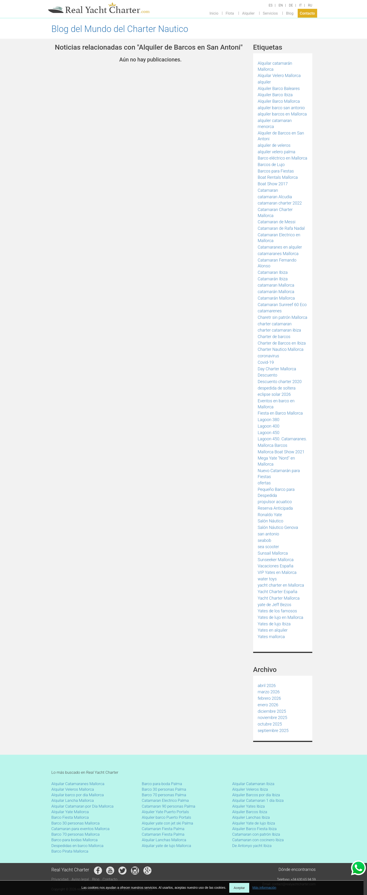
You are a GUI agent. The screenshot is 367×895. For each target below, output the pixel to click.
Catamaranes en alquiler (280, 247)
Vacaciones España (276, 565)
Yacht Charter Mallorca (279, 598)
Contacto (307, 13)
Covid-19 (266, 362)
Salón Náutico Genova (278, 527)
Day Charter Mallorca (277, 368)
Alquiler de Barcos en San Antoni (281, 136)
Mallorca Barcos (272, 445)
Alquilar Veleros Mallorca (72, 789)
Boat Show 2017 (273, 183)
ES (270, 5)
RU (310, 5)
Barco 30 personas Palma (164, 789)
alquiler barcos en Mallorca (282, 114)
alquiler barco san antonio (281, 107)
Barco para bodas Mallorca (74, 839)
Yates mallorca (271, 636)
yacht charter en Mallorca (281, 585)
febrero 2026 (269, 698)
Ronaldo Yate (270, 514)
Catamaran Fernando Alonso (277, 263)
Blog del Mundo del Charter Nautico (119, 29)
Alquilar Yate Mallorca (70, 811)
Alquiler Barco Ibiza (275, 94)
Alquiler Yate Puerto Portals (165, 811)
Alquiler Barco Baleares (279, 88)
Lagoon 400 (269, 426)
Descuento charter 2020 (280, 381)
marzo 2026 (269, 691)
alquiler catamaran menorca (275, 123)
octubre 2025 (270, 724)
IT (300, 5)
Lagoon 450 (269, 432)
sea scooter (268, 546)
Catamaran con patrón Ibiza (256, 834)
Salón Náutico (270, 520)
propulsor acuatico (275, 501)
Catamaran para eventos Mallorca (80, 828)
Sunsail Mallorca (273, 553)
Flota (230, 13)
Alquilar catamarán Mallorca (275, 66)
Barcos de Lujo (271, 164)
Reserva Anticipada (275, 508)
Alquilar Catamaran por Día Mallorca (82, 806)
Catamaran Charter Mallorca (275, 212)
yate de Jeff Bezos (274, 604)
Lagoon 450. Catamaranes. (282, 438)
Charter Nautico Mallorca (280, 349)
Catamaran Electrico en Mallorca (279, 237)
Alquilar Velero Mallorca (279, 75)
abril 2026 (267, 685)
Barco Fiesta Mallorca (70, 817)
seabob (264, 540)
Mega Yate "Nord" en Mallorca (276, 461)
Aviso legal (80, 879)
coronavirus (268, 355)
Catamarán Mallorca (276, 298)
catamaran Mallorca (276, 285)
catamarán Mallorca (276, 291)
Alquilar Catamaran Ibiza (253, 783)
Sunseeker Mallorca (276, 559)
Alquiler (248, 13)
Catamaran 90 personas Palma (168, 806)
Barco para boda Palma (162, 783)
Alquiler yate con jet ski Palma (167, 823)
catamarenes (270, 310)
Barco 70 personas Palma (164, 795)
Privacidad (59, 879)
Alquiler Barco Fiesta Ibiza (254, 828)
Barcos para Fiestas (276, 171)
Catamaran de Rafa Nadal (281, 228)
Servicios (270, 13)
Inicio (213, 13)
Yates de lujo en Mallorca (280, 617)
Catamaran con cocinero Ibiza (258, 839)
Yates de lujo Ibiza (274, 623)
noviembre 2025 (272, 717)
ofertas (264, 482)
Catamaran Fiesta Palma (163, 828)
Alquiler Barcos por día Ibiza (256, 795)
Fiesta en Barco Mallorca (280, 413)
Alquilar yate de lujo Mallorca (166, 845)
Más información (264, 887)
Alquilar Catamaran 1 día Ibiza (258, 800)
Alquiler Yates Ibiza (248, 806)
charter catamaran (275, 323)
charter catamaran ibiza (279, 330)
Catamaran (268, 190)
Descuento (267, 375)
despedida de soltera (277, 388)
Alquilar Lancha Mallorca (72, 800)
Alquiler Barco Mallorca (279, 101)
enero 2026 (268, 704)
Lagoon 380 (269, 419)
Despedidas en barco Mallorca (77, 845)
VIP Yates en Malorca (277, 572)
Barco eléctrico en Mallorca (282, 158)
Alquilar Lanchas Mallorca (164, 839)
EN (281, 5)
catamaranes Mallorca (278, 253)
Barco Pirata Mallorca (69, 851)
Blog (290, 13)
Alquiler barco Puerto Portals (166, 817)
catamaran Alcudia (275, 196)
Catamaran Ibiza (273, 272)
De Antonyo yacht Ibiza (252, 845)
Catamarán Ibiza (273, 278)
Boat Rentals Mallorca (278, 177)
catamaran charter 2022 (280, 203)
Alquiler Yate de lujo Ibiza (253, 823)
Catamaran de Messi (277, 221)
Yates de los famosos (277, 610)
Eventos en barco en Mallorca (276, 403)
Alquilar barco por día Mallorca (77, 795)
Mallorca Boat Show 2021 (281, 451)
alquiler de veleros (274, 145)
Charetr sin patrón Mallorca (282, 317)
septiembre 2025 (273, 730)
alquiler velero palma (276, 151)
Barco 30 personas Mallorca (75, 823)
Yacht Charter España (277, 591)
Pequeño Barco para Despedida (276, 492)
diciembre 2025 (272, 711)
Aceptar (239, 888)
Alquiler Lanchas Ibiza (251, 817)
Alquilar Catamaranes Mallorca (78, 783)
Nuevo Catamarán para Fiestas (279, 473)
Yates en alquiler (273, 630)
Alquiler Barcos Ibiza (249, 811)
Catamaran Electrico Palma (165, 800)
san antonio (268, 533)
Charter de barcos (274, 336)
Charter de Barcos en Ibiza (282, 343)
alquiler (264, 82)
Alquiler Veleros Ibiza (250, 789)
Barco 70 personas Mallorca (75, 834)
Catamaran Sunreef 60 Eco (282, 304)
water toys (267, 578)
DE (291, 5)
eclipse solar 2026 (274, 394)
